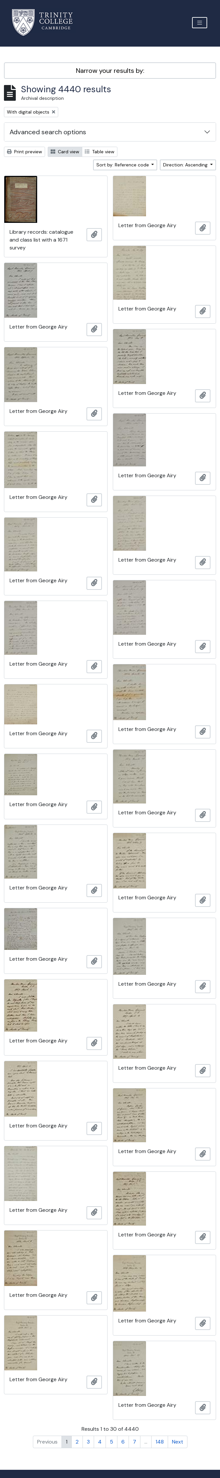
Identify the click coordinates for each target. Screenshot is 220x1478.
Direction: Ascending (186, 165)
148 (160, 1441)
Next (177, 1441)
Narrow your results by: (110, 70)
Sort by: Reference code (123, 165)
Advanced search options (48, 132)
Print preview (24, 152)
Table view (99, 152)
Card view (65, 152)
